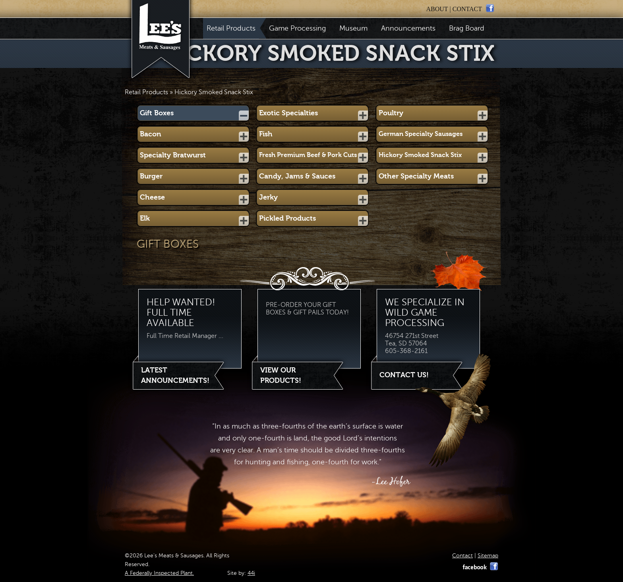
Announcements (408, 28)
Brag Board (466, 28)
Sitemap (488, 556)
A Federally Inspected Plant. (159, 573)
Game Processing (297, 28)
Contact (462, 556)
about (437, 9)
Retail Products (233, 28)
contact (467, 9)
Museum (353, 28)
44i (251, 573)
